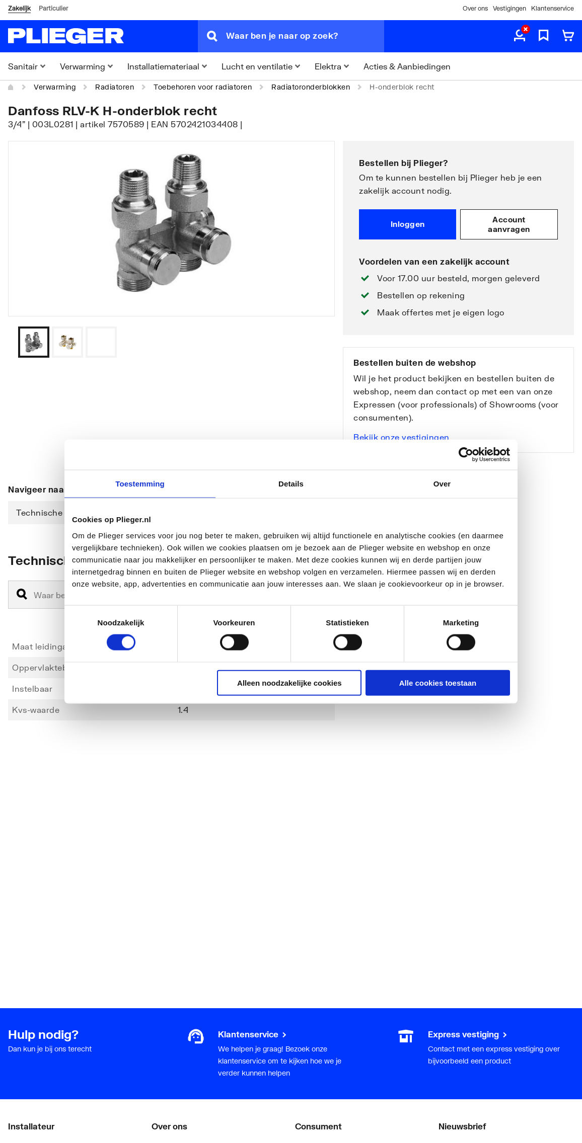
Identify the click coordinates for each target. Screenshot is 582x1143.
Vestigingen (509, 8)
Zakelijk (19, 8)
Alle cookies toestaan (437, 682)
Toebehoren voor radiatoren (203, 87)
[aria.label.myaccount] (519, 36)
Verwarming (55, 87)
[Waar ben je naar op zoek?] (305, 36)
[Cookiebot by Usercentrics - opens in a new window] (466, 454)
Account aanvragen (509, 224)
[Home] (11, 87)
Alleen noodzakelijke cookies (289, 682)
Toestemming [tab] (140, 483)
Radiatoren (114, 87)
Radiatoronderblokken (310, 87)
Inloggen (408, 223)
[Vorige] (315, 342)
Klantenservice (552, 8)
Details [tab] (291, 483)
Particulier (53, 8)
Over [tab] (442, 483)
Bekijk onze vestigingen (401, 437)
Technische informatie (61, 512)
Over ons (475, 8)
